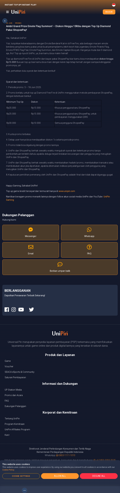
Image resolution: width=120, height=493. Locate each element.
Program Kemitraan (15, 424)
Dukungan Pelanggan (15, 406)
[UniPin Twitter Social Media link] (31, 309)
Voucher (9, 366)
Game (8, 361)
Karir (7, 435)
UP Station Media (13, 390)
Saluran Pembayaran (15, 377)
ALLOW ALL (60, 476)
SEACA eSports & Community (19, 372)
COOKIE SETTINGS (21, 476)
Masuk (109, 12)
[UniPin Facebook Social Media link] (7, 309)
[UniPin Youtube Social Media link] (21, 309)
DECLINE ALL (98, 476)
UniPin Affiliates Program (17, 429)
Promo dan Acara (14, 395)
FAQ (7, 400)
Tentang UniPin (12, 418)
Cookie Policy (8, 470)
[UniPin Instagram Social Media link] (13, 309)
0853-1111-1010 (65, 455)
